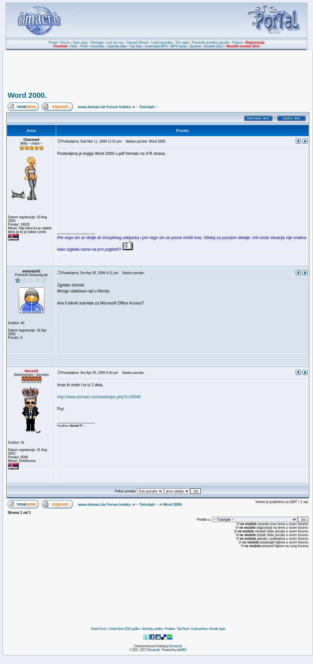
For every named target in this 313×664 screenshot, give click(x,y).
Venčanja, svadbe (152, 629)
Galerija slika (117, 46)
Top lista (136, 46)
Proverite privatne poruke (210, 42)
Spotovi (195, 46)
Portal (53, 42)
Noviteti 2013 (213, 46)
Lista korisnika (161, 42)
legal (221, 629)
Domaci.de (175, 646)
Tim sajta (182, 42)
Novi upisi (80, 42)
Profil (84, 46)
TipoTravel (183, 629)
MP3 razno (178, 46)
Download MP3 (156, 46)
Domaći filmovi (137, 42)
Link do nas (115, 42)
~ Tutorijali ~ (147, 107)
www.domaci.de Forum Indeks (104, 107)
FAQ (73, 46)
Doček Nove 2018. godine (124, 629)
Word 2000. (27, 95)
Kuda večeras (199, 629)
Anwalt (213, 629)
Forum (65, 42)
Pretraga (97, 42)
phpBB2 (182, 650)
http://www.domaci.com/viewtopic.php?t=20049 (99, 397)
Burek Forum (99, 629)
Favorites (97, 46)
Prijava (237, 42)
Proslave (169, 629)
